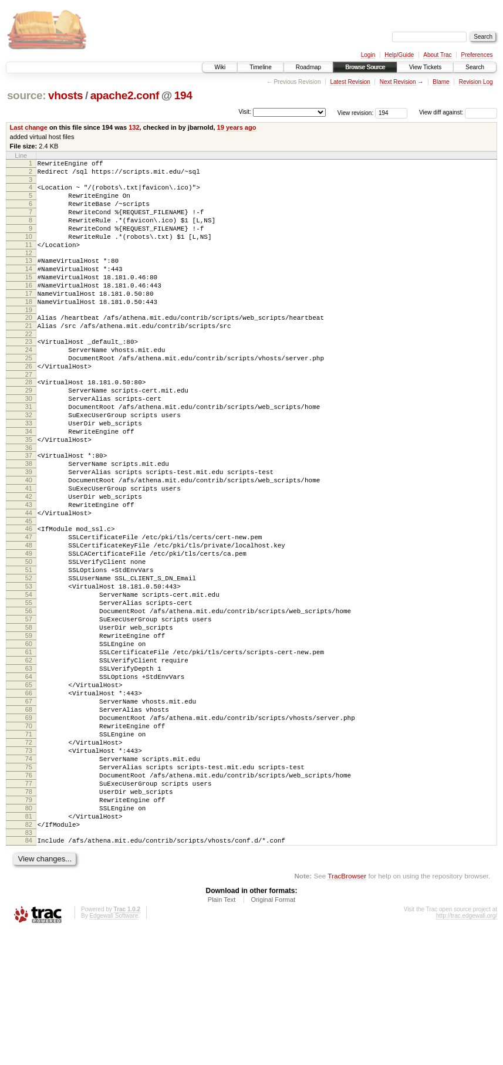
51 (28, 645)
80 (28, 934)
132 (134, 127)
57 (28, 705)
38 (28, 518)
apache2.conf (124, 95)
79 (28, 924)
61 (28, 745)
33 (28, 470)
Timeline (260, 67)
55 (28, 685)
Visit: (244, 112)
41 (28, 548)
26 (28, 403)
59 (28, 725)
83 (28, 964)
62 (28, 755)
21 (28, 355)
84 (28, 972)
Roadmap (308, 67)
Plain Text (222, 1033)
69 (28, 825)
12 (28, 270)
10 (28, 250)
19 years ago (236, 127)
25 (28, 393)
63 (28, 765)
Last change (29, 127)
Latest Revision (350, 82)
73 (28, 864)
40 (28, 538)
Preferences (477, 55)
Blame (441, 82)
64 (28, 775)
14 (28, 288)
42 (28, 558)
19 (28, 338)
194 (183, 95)
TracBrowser (347, 1009)
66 (28, 795)
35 (28, 490)
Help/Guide (399, 55)
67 (28, 805)
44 (28, 577)
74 (28, 874)
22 (28, 365)
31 (28, 450)
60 (28, 735)
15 (28, 298)
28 (28, 420)
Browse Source (365, 67)
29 (28, 430)
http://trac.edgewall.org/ (466, 1049)
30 (28, 440)
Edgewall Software (113, 1049)
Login (368, 55)
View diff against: (458, 112)
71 (28, 844)
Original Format (273, 1033)
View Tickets (425, 67)
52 (28, 655)
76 (28, 894)
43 (28, 568)
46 (28, 595)
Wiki (219, 67)
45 (28, 587)
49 (28, 625)
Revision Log (476, 82)
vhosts (65, 95)
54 (28, 675)
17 (28, 318)
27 (28, 413)
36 (28, 500)
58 (28, 715)
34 (28, 480)
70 (28, 835)
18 (28, 328)
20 (28, 345)
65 (28, 785)
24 (28, 383)
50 (28, 635)
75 (28, 884)
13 (28, 278)
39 (28, 528)
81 (28, 944)
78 (28, 914)
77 (28, 904)
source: (26, 95)
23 (28, 373)
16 (28, 308)
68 (28, 815)
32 (28, 460)
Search (474, 67)
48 (28, 615)
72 (28, 854)
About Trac (437, 55)
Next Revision (398, 82)
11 (28, 260)
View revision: (355, 112)
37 (28, 508)
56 (28, 695)
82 (28, 954)
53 (28, 665)
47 (28, 605)
